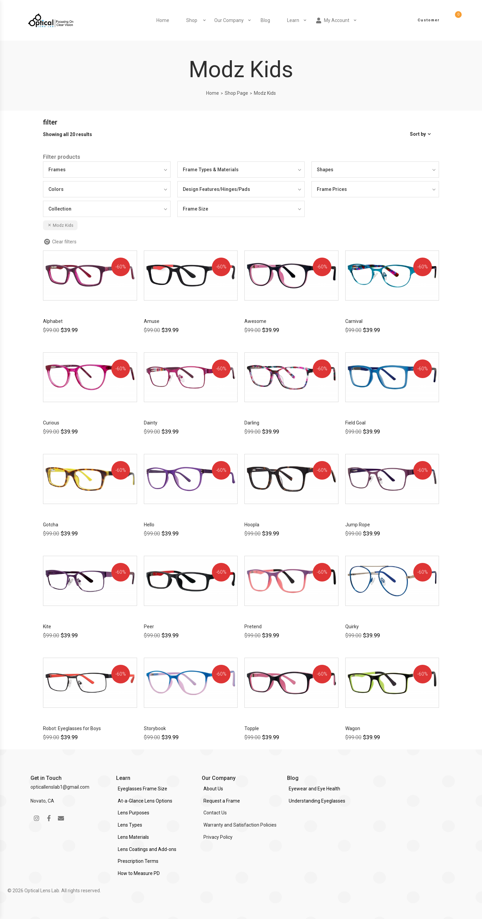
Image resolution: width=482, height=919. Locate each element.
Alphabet (53, 321)
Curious (51, 422)
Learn (293, 20)
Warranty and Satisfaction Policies (240, 825)
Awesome (255, 321)
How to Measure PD (139, 873)
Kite (47, 626)
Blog (265, 20)
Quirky (352, 626)
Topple (251, 728)
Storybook (155, 728)
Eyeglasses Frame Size (142, 788)
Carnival (354, 321)
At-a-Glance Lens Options (145, 801)
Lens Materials (133, 837)
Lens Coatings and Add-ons (147, 849)
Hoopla (251, 524)
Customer (429, 20)
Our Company (229, 20)
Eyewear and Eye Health (314, 788)
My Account (332, 20)
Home (162, 20)
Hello (149, 524)
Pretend (253, 626)
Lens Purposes (133, 812)
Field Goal (355, 422)
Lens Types (130, 825)
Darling (251, 422)
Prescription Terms (138, 861)
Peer (149, 626)
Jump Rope (357, 524)
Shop (191, 20)
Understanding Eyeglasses (317, 801)
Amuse (151, 321)
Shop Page (236, 93)
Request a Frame (221, 801)
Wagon (352, 728)
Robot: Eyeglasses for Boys (72, 728)
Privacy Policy (218, 837)
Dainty (150, 422)
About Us (213, 788)
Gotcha (50, 524)
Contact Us (215, 812)
